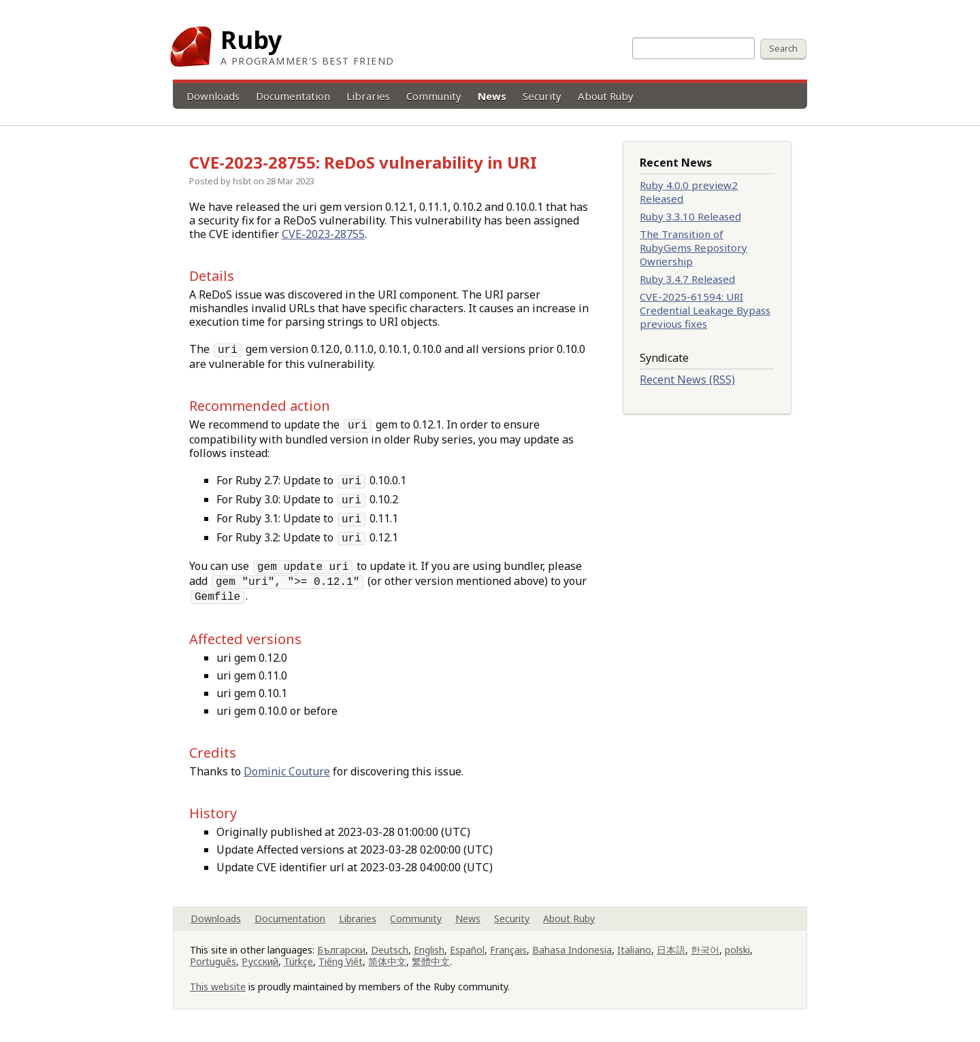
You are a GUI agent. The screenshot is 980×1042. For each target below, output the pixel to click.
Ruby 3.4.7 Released (687, 279)
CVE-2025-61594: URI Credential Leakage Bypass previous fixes (705, 310)
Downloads (213, 96)
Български (341, 949)
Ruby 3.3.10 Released (690, 216)
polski (737, 949)
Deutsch (389, 949)
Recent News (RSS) (687, 379)
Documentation (293, 96)
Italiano (634, 949)
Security (542, 96)
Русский (260, 961)
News (492, 96)
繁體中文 (431, 961)
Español (467, 949)
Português (213, 961)
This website (218, 986)
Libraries (368, 96)
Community (433, 96)
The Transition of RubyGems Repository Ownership (693, 247)
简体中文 (387, 961)
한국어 (705, 949)
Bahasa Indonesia (572, 949)
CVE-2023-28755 (323, 233)
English (429, 949)
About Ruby (606, 96)
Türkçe (298, 961)
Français (508, 949)
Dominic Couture (287, 771)
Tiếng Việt (340, 961)
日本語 (671, 949)
